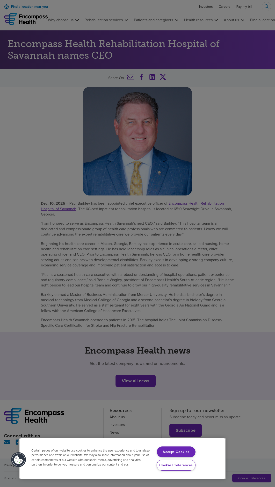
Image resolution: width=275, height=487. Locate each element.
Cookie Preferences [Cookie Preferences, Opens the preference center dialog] (176, 465)
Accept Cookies (176, 451)
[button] (18, 459)
